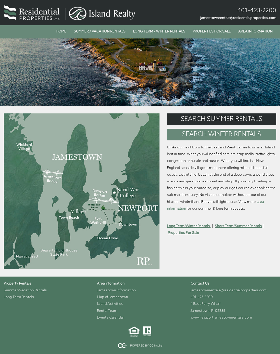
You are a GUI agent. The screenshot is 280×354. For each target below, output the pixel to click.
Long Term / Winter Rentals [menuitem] (159, 31)
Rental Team (107, 311)
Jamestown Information (116, 290)
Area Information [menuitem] (255, 31)
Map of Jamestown (112, 297)
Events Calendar (110, 318)
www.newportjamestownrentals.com (221, 318)
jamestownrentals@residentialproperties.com (238, 18)
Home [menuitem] (61, 31)
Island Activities (110, 304)
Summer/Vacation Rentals (25, 290)
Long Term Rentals (19, 297)
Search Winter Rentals (221, 134)
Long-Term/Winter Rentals (188, 226)
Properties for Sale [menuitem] (212, 31)
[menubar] (164, 31)
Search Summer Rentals (221, 119)
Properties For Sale (183, 233)
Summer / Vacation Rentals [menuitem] (100, 31)
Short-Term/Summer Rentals (238, 226)
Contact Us (200, 284)
